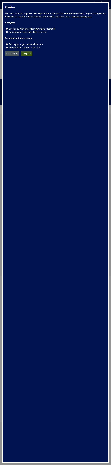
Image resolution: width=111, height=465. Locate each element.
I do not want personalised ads (24, 47)
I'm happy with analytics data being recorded (32, 28)
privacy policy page (81, 16)
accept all (26, 53)
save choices (12, 53)
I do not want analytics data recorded (27, 31)
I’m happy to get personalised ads (26, 44)
